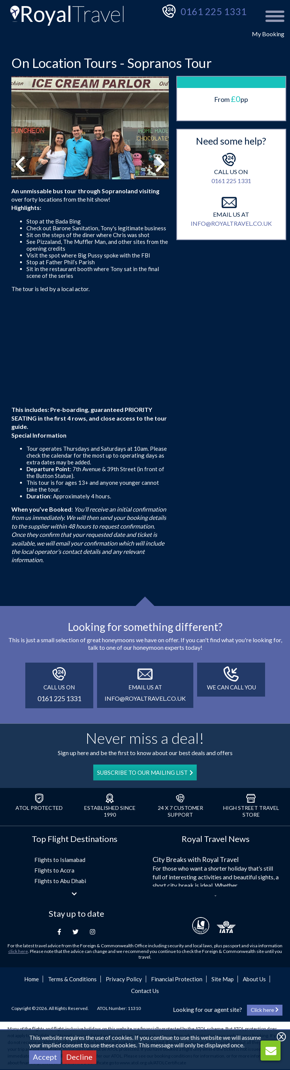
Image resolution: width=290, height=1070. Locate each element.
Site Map (222, 979)
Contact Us (145, 990)
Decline (79, 1056)
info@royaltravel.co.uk (231, 223)
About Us (254, 979)
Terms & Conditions (72, 979)
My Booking (268, 33)
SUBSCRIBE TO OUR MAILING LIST (145, 772)
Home (31, 979)
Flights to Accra (54, 870)
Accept (45, 1056)
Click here (265, 1010)
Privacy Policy (124, 979)
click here (18, 951)
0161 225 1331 (213, 11)
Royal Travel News (216, 839)
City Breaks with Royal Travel (196, 859)
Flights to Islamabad (59, 859)
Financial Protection (176, 979)
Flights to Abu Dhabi (60, 880)
